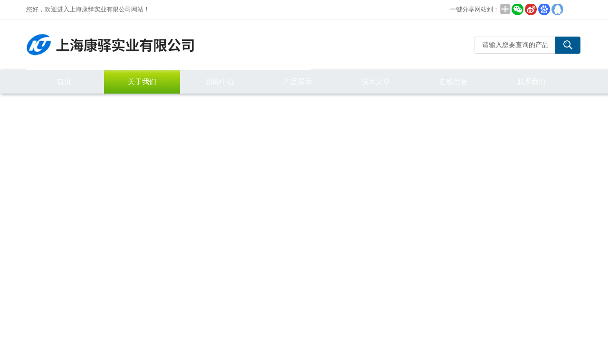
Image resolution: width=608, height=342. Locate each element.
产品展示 (298, 81)
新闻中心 (220, 81)
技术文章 (375, 81)
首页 (64, 81)
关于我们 (142, 81)
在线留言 (453, 81)
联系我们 (531, 81)
